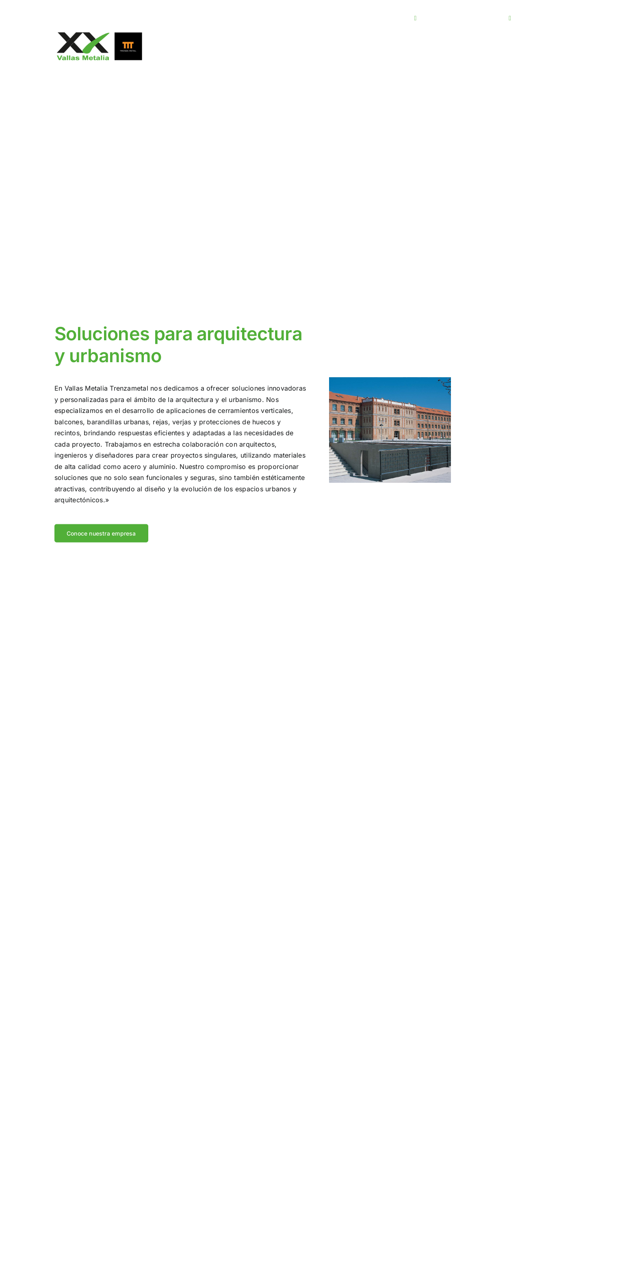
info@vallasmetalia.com (462, 18)
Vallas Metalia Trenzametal (106, 393)
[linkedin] (404, 17)
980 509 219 (540, 18)
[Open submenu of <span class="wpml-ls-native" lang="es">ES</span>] (580, 18)
